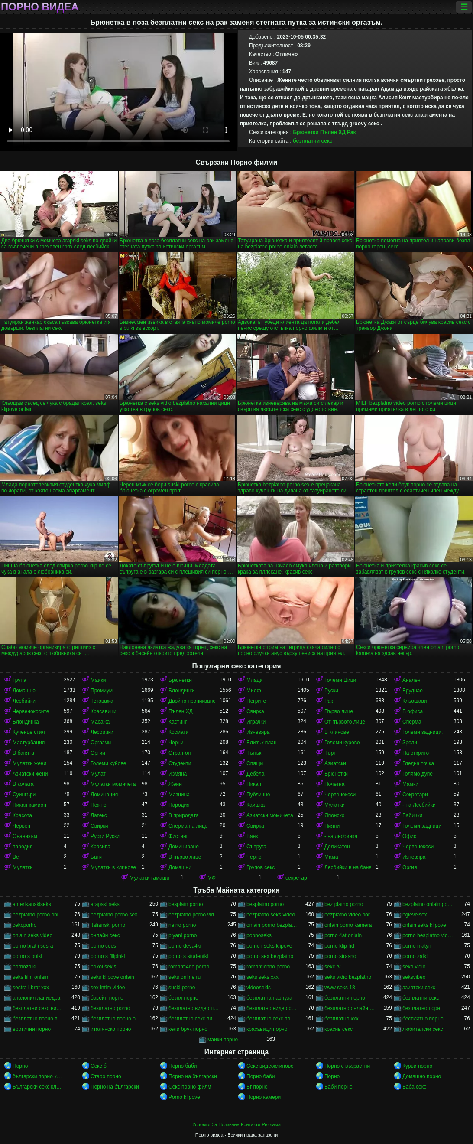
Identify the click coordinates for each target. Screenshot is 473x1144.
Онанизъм (25, 836)
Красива (100, 847)
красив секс (338, 1029)
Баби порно (338, 1087)
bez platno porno (343, 904)
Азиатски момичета (269, 815)
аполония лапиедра (36, 998)
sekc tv (332, 967)
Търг (330, 753)
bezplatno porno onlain (38, 915)
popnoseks (259, 935)
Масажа (100, 722)
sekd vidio (413, 967)
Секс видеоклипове (270, 1066)
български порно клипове (38, 1076)
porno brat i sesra (33, 946)
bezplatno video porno (350, 915)
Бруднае (412, 691)
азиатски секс (418, 987)
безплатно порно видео (38, 1019)
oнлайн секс (105, 935)
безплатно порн (421, 1008)
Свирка (255, 711)
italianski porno (108, 925)
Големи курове (342, 743)
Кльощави (414, 701)
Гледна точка (418, 763)
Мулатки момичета (113, 784)
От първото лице (344, 722)
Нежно (99, 805)
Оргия (409, 867)
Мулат (98, 774)
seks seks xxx (262, 977)
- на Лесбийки (419, 805)
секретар (296, 878)
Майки (98, 680)
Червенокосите (31, 711)
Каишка (255, 805)
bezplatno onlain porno (428, 904)
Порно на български (192, 1076)
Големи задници (421, 826)
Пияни (332, 826)
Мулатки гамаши (149, 878)
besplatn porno (185, 904)
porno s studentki (188, 956)
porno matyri (416, 946)
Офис (409, 836)
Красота (22, 815)
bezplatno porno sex (114, 915)
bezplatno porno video (194, 915)
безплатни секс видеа (38, 1008)
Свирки (99, 826)
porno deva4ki (184, 946)
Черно (254, 857)
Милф (253, 691)
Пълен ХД (333, 132)
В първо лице (184, 857)
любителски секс (422, 1029)
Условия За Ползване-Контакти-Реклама (236, 1124)
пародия (22, 847)
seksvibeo (413, 977)
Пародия (179, 805)
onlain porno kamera (348, 925)
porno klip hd (339, 946)
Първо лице (338, 711)
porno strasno (340, 956)
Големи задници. (422, 732)
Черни (176, 743)
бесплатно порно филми (428, 1019)
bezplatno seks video (270, 915)
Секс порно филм (189, 1087)
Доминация (104, 795)
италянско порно (111, 1029)
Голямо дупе (417, 774)
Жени (175, 784)
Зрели (409, 743)
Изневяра (258, 732)
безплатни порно (344, 998)
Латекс (99, 815)
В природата (183, 815)
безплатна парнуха (269, 998)
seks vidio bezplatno (347, 977)
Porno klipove (184, 1097)
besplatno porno (265, 904)
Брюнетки (305, 132)
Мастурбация (29, 743)
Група (19, 680)
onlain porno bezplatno (272, 925)
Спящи (254, 763)
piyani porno (182, 935)
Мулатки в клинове (113, 867)
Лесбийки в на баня (348, 867)
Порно (20, 1066)
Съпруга (256, 847)
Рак (351, 132)
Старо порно (106, 1076)
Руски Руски (105, 836)
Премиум (102, 691)
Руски (331, 691)
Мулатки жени (29, 763)
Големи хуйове (108, 763)
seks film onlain (30, 977)
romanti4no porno (188, 967)
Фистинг (178, 836)
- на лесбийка (340, 836)
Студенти (179, 763)
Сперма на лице (188, 826)
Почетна (334, 784)
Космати (178, 732)
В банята (23, 753)
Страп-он (179, 753)
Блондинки (181, 691)
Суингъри (24, 795)
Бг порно (257, 1087)
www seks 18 (339, 987)
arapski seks (105, 904)
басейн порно (107, 998)
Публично (258, 795)
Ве (16, 857)
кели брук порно (187, 1029)
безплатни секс (312, 141)
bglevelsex (414, 915)
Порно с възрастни (347, 1066)
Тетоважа (102, 701)
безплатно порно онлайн (116, 1019)
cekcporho (24, 925)
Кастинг (177, 722)
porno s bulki (27, 956)
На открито (415, 753)
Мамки (410, 784)
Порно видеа (40, 7)
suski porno (181, 987)
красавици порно (266, 1029)
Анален (411, 680)
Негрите (256, 701)
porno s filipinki (108, 956)
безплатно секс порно (272, 1019)
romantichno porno (268, 967)
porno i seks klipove (269, 946)
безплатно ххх (341, 1019)
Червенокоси (340, 795)
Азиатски (335, 763)
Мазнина (179, 795)
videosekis (258, 987)
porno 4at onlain (343, 935)
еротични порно (32, 1029)
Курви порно (417, 1066)
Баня (97, 857)
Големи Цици (340, 680)
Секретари (415, 795)
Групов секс (260, 867)
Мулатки (334, 805)
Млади (254, 680)
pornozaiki (24, 967)
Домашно (24, 691)
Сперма (411, 722)
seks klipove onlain (112, 977)
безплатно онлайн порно (350, 1008)
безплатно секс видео (194, 1019)
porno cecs (103, 946)
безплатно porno (110, 1008)
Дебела (255, 774)
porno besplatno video (428, 935)
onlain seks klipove (424, 925)
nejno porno (182, 925)
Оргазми (101, 743)
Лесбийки (24, 701)
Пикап (253, 784)
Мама (331, 857)
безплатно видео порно (194, 1008)
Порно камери (263, 1097)
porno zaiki (415, 956)
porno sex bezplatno (269, 956)
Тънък (253, 753)
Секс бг (99, 1066)
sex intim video (108, 987)
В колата (23, 784)
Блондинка (26, 722)
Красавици (104, 711)
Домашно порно (421, 1076)
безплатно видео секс (272, 1008)
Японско (334, 815)
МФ (211, 878)
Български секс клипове (38, 1087)
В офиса (412, 711)
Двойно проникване (192, 701)
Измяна (177, 774)
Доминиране (183, 847)
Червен (21, 826)
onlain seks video (32, 935)
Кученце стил (29, 732)
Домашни (179, 867)
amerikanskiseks (32, 904)
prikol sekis (103, 967)
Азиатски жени (30, 774)
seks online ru (184, 977)
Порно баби (182, 1066)
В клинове (336, 732)
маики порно (222, 1039)
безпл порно (183, 998)
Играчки (256, 722)
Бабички (412, 815)
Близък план (261, 743)
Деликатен (337, 847)
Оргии (98, 753)
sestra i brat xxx (31, 987)
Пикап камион (29, 805)
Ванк (252, 836)
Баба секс (414, 1087)
